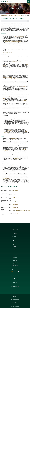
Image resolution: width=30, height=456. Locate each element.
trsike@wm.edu (15, 213)
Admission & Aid (15, 243)
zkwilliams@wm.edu (16, 197)
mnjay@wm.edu (15, 194)
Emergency (15, 263)
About (15, 249)
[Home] (6, 1)
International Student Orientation (14, 142)
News (15, 251)
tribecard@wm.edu (8, 154)
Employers (15, 260)
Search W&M (15, 257)
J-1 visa (19, 63)
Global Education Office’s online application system (13, 41)
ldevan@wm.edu (15, 201)
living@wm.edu (15, 207)
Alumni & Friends (15, 236)
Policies (15, 301)
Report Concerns (15, 265)
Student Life (15, 246)
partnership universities (19, 36)
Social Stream (15, 282)
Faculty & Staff (15, 233)
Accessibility (15, 296)
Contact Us (15, 287)
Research (15, 247)
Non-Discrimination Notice (15, 299)
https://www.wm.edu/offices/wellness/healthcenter (21, 210)
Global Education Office (18, 15)
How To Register (23, 86)
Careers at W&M (15, 262)
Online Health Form (11, 110)
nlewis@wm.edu (14, 165)
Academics (15, 244)
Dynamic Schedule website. (16, 61)
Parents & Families (15, 235)
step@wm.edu (15, 204)
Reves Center (15, 9)
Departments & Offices (4, 15)
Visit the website (14, 138)
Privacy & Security (15, 302)
